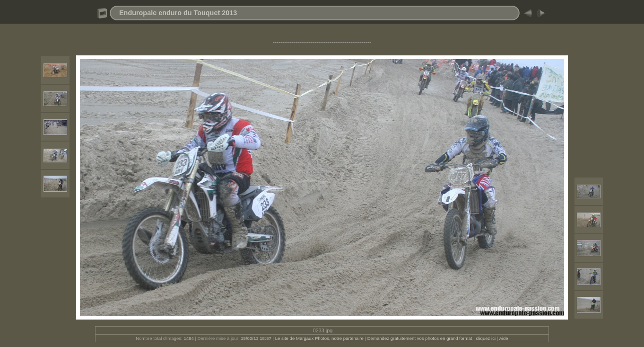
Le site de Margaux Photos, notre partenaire (320, 338)
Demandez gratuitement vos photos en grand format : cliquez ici (432, 338)
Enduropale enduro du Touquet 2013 (178, 13)
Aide (503, 338)
